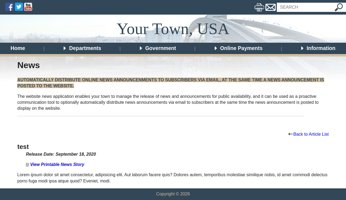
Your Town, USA (173, 29)
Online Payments (238, 48)
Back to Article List (308, 134)
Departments (82, 48)
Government (157, 48)
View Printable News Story (55, 164)
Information (317, 48)
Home (18, 48)
